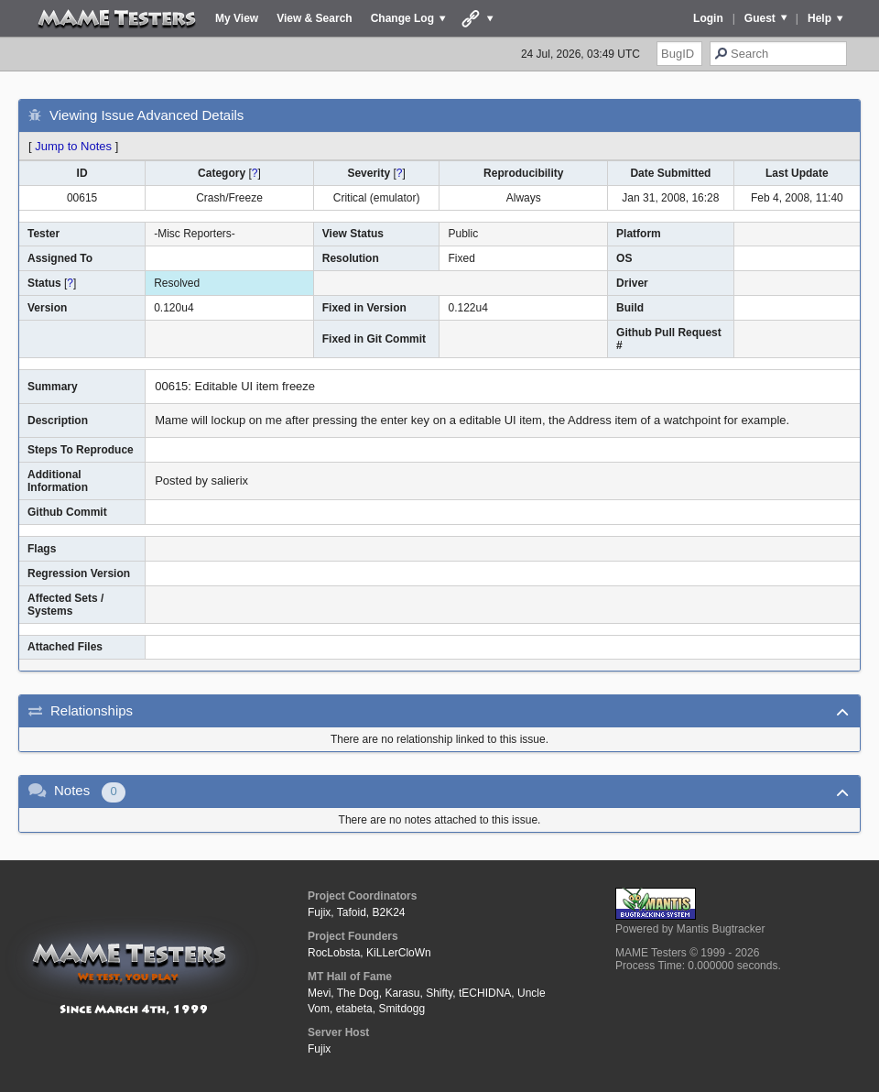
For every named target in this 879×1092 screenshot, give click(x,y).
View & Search (315, 18)
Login (708, 18)
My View (236, 18)
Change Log (402, 18)
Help (819, 18)
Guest (760, 18)
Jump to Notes (73, 146)
